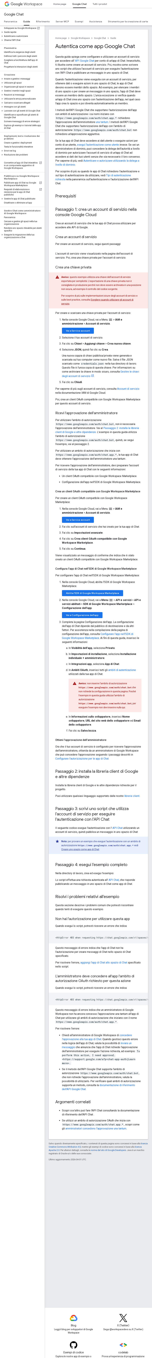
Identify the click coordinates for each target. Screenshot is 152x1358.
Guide (113, 38)
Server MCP (62, 21)
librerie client (131, 796)
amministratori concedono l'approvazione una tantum (95, 1128)
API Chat (117, 828)
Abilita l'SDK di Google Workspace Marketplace (92, 593)
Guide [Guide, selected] (26, 21)
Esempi (79, 21)
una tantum (102, 122)
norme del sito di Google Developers (108, 1150)
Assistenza (95, 21)
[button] (21, 32)
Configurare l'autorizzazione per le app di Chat (82, 758)
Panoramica (10, 21)
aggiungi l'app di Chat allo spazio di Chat (103, 962)
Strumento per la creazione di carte (128, 21)
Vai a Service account (78, 330)
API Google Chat (84, 60)
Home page (59, 3)
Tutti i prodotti (100, 3)
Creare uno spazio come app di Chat (80, 849)
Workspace (26, 4)
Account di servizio (128, 388)
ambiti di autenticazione (122, 670)
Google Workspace (80, 38)
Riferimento (43, 21)
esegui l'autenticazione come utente (98, 144)
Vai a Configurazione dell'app (82, 615)
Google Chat (14, 14)
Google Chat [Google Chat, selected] (79, 3)
